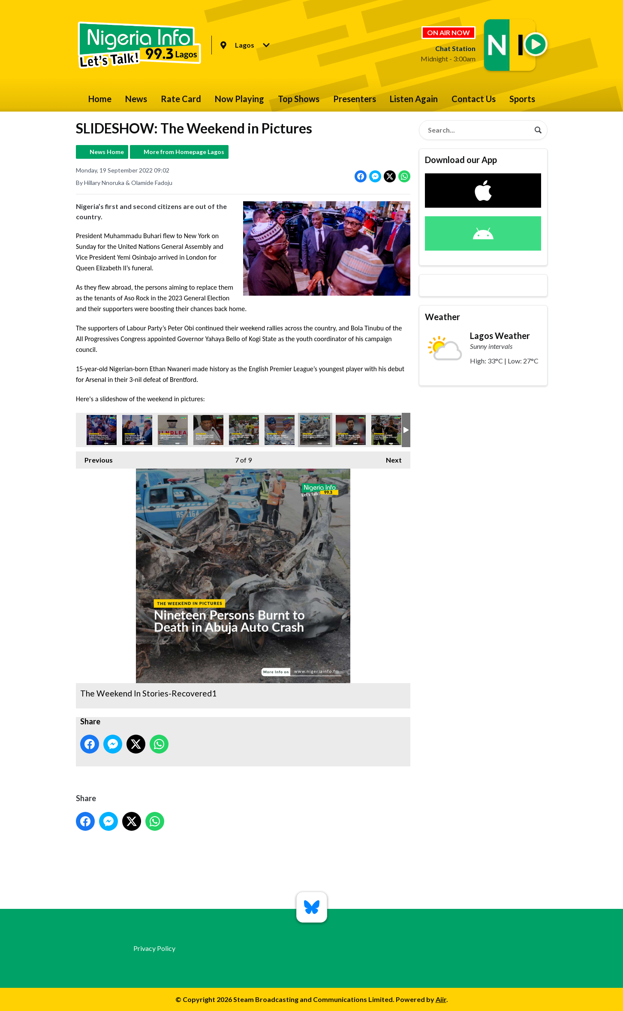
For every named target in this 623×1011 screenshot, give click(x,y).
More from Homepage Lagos (184, 151)
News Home (107, 151)
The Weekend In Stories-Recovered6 (244, 430)
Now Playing (239, 99)
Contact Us (473, 99)
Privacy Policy (154, 948)
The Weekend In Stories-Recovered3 (208, 430)
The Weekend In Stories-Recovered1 (315, 430)
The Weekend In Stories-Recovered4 (173, 430)
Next (389, 457)
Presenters (354, 99)
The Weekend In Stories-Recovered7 (351, 430)
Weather (442, 317)
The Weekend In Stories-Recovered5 (386, 430)
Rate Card (181, 99)
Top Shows (298, 99)
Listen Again (414, 99)
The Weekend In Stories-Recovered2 (137, 430)
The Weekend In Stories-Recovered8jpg (280, 430)
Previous (94, 457)
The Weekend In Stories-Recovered (102, 430)
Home (99, 99)
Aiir (441, 999)
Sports (522, 99)
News (136, 99)
